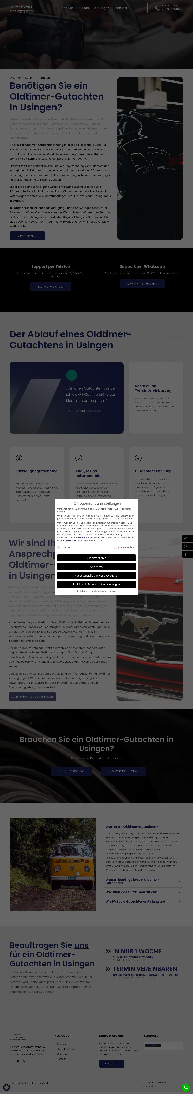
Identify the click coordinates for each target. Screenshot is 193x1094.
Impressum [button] (112, 590)
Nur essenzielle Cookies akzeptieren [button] (96, 575)
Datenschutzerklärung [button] (97, 590)
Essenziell (64, 546)
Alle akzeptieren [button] (96, 557)
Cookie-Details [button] (82, 590)
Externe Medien (124, 546)
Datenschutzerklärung (89, 536)
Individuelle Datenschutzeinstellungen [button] (96, 583)
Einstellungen (69, 539)
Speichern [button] (96, 566)
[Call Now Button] (186, 1087)
